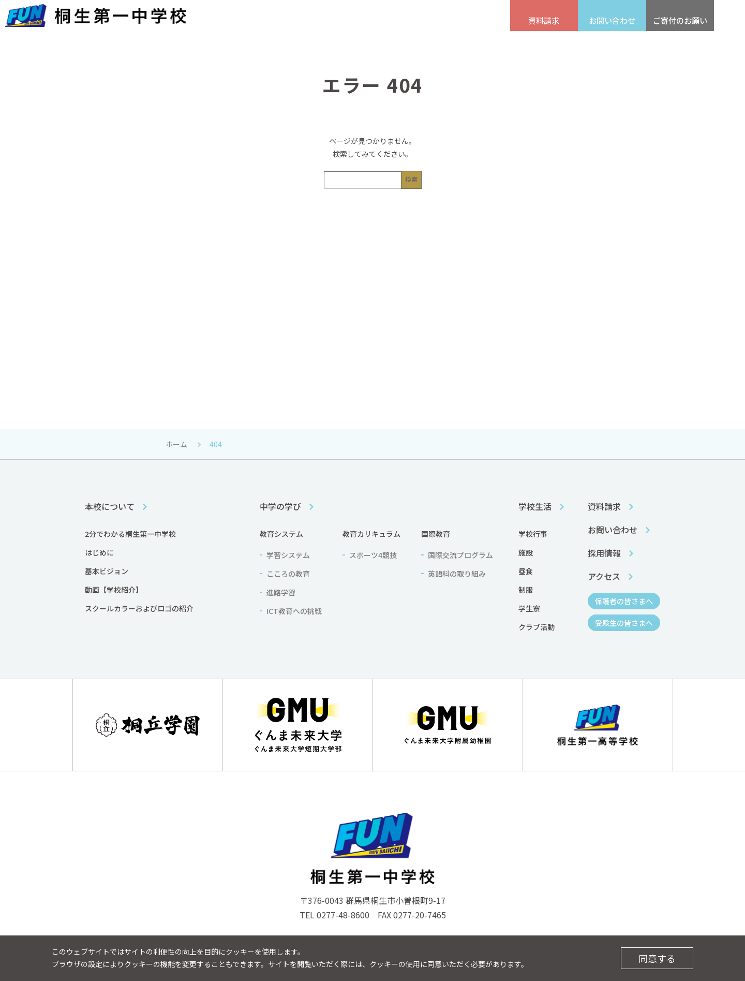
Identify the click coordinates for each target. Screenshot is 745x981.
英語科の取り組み (457, 573)
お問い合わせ (612, 529)
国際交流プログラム (460, 555)
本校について (265, 45)
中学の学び (369, 45)
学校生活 (472, 45)
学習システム (288, 555)
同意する (657, 958)
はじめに (99, 552)
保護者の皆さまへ (414, 21)
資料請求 (604, 506)
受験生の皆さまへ (344, 21)
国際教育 (435, 534)
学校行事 (532, 534)
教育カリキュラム (371, 534)
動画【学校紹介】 (114, 589)
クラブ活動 (536, 627)
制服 (525, 589)
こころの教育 (288, 573)
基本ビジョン (106, 571)
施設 (525, 552)
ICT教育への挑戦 (294, 611)
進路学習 (280, 592)
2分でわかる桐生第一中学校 (130, 534)
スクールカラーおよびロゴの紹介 (139, 608)
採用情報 (236, 21)
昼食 (525, 571)
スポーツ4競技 (373, 555)
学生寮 (529, 608)
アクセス (285, 21)
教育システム (281, 534)
